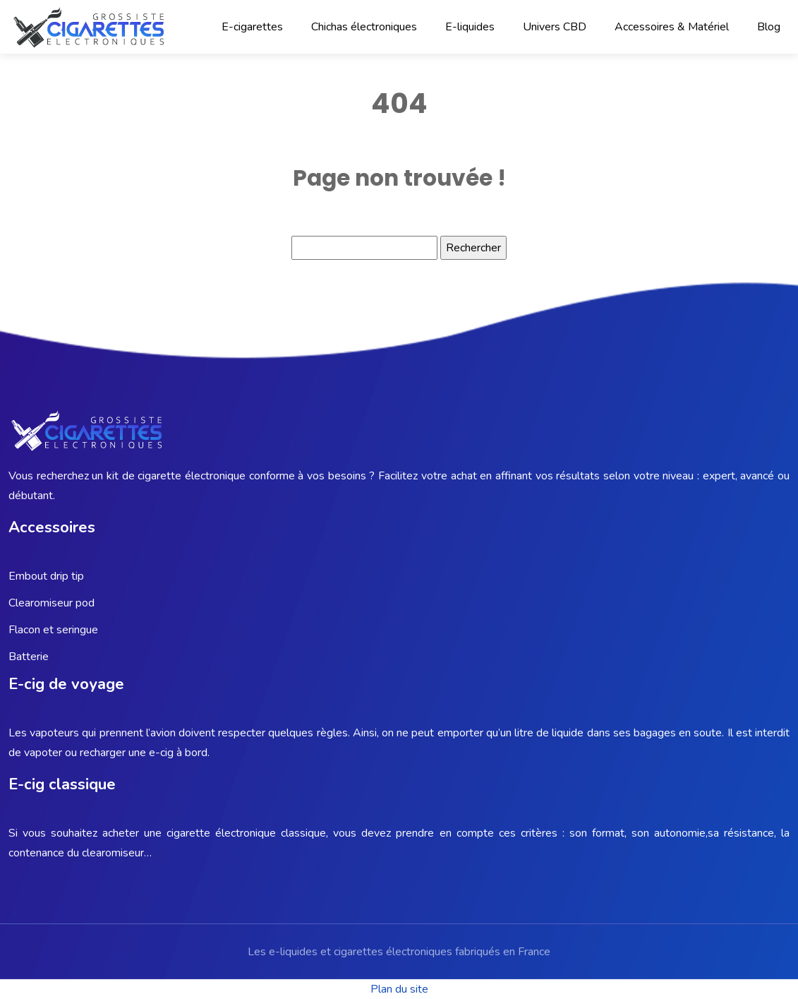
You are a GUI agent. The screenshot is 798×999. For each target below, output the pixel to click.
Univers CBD (554, 27)
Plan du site (399, 989)
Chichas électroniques (364, 27)
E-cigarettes (252, 27)
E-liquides (470, 27)
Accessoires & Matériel (672, 27)
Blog (768, 27)
